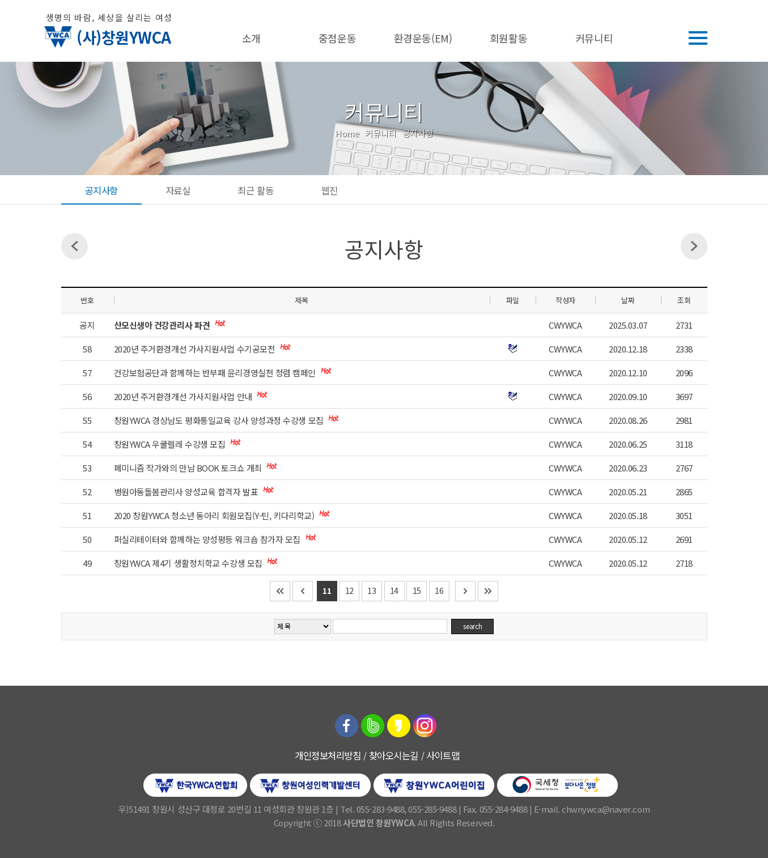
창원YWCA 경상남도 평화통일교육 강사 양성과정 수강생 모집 (220, 420)
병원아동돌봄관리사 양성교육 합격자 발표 (187, 492)
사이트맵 (442, 755)
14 (394, 590)
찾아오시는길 (393, 755)
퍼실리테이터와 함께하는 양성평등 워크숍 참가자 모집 (208, 539)
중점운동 (337, 38)
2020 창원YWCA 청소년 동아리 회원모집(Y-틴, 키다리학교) (215, 515)
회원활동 (508, 38)
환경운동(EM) (423, 38)
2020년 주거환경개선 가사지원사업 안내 (184, 396)
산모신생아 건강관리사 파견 (163, 325)
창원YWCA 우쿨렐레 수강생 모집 (170, 444)
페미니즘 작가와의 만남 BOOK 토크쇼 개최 (189, 468)
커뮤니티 (594, 38)
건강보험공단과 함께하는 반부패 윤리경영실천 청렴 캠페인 (216, 373)
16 (439, 590)
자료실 (178, 190)
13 (371, 590)
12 (349, 590)
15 (417, 590)
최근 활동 (255, 190)
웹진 (329, 190)
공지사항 (101, 190)
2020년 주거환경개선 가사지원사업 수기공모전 (195, 349)
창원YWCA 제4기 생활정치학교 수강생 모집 (189, 563)
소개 (251, 38)
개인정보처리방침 (327, 755)
